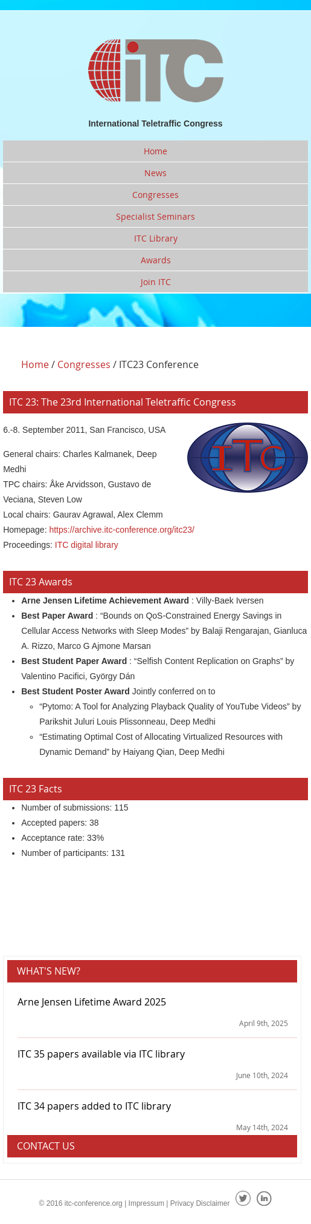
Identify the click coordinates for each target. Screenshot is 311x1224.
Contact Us (46, 1146)
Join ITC (156, 282)
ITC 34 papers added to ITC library (94, 1106)
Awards (156, 260)
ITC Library (156, 238)
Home (155, 151)
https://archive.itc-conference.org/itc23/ (121, 530)
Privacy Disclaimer (200, 1203)
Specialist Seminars (155, 216)
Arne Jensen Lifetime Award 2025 (92, 1001)
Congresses (155, 194)
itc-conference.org (94, 1203)
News (155, 173)
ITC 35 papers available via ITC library (101, 1054)
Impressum (146, 1203)
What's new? (48, 971)
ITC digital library (86, 545)
